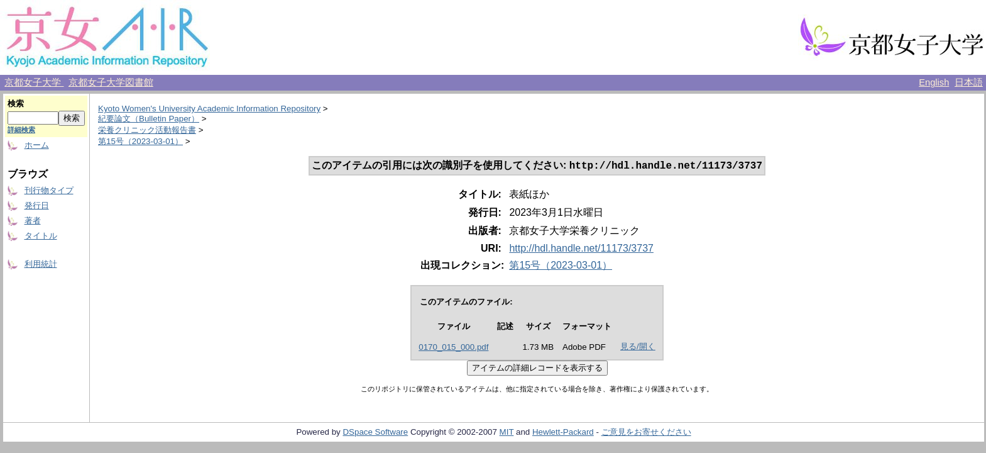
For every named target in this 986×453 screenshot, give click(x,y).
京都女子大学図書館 (110, 82)
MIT (507, 433)
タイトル (41, 235)
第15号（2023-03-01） (140, 141)
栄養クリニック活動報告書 (147, 130)
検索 (16, 103)
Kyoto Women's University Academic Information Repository (209, 108)
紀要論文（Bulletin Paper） (148, 118)
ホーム (37, 145)
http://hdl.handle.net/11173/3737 (581, 249)
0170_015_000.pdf (453, 348)
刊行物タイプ (49, 190)
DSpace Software (375, 433)
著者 (33, 220)
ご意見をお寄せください (646, 433)
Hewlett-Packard (563, 433)
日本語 (969, 82)
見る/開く (637, 347)
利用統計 (41, 264)
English (934, 82)
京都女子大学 (33, 82)
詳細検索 (21, 129)
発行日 (37, 205)
